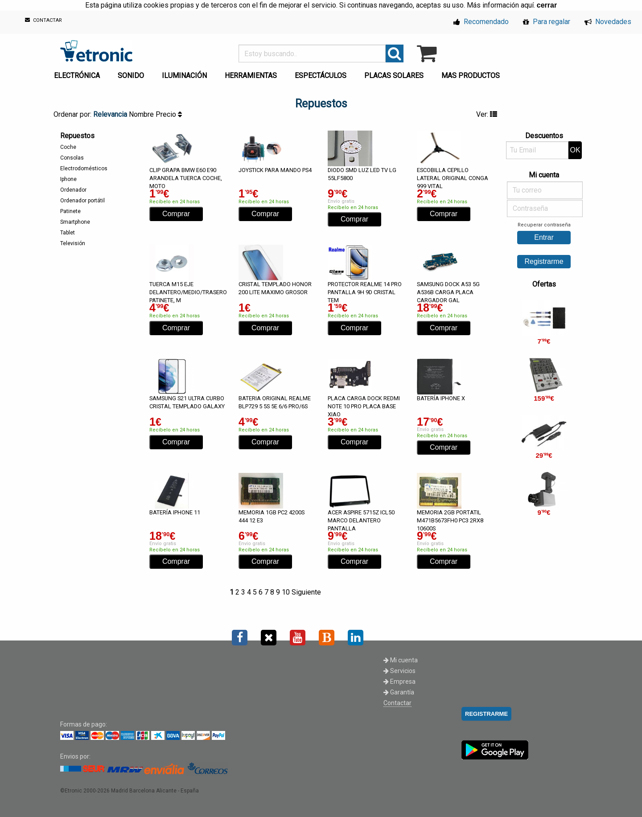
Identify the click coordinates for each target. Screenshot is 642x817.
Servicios (399, 670)
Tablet (67, 233)
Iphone (68, 179)
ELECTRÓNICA (77, 75)
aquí (527, 5)
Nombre (142, 114)
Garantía (398, 692)
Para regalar (546, 21)
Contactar (397, 702)
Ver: (486, 114)
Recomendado (481, 21)
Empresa (399, 681)
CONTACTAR (43, 20)
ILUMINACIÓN (184, 75)
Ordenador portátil (82, 200)
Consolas (72, 158)
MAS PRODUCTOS (470, 75)
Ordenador (73, 190)
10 (286, 592)
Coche (68, 147)
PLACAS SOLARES (394, 75)
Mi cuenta (400, 660)
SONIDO (131, 75)
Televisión (72, 243)
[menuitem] (79, 73)
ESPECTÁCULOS (320, 75)
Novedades (607, 21)
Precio (169, 114)
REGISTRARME (486, 713)
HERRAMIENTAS (251, 75)
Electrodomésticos (83, 168)
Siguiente (306, 592)
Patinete (70, 211)
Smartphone (75, 222)
